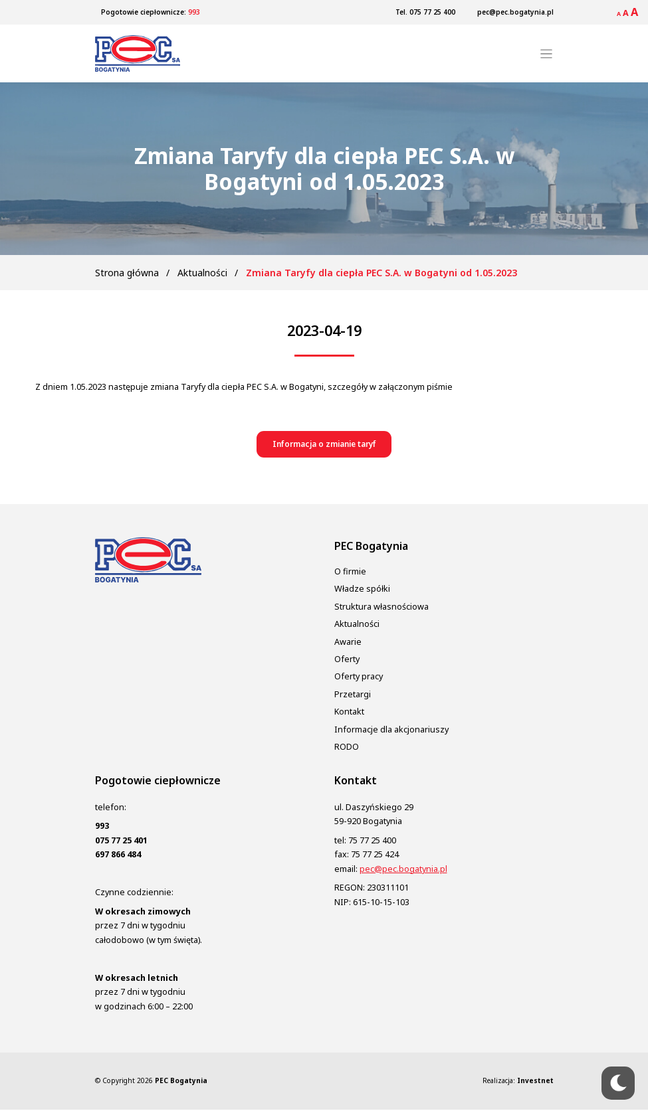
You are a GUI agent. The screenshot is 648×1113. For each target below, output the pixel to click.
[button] (324, 447)
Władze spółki (362, 592)
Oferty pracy (358, 679)
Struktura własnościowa (381, 609)
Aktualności (202, 274)
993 (194, 12)
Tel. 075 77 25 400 (425, 12)
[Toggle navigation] (546, 55)
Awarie (348, 644)
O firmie (350, 574)
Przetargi (352, 697)
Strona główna (127, 274)
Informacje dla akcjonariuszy (391, 732)
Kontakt (349, 715)
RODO (346, 750)
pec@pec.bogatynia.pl (515, 12)
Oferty (347, 662)
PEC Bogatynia (181, 1083)
